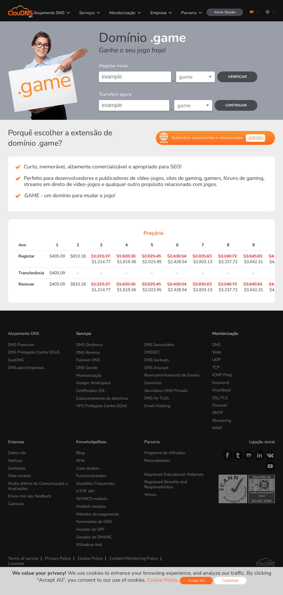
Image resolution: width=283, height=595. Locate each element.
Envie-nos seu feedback (30, 495)
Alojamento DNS (48, 12)
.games (255, 137)
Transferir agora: (115, 94)
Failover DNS (88, 359)
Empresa (158, 12)
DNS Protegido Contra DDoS (34, 352)
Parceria (188, 12)
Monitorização (122, 12)
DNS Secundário (159, 344)
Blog (80, 452)
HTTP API (85, 490)
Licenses (16, 562)
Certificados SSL (91, 390)
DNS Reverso (88, 352)
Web (216, 352)
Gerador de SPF (90, 528)
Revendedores (157, 460)
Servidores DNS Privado (166, 390)
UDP (216, 359)
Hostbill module (91, 506)
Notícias (15, 460)
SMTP (217, 412)
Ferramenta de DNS (94, 521)
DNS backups (156, 359)
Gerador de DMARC (94, 536)
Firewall (219, 405)
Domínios (153, 382)
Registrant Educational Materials (174, 474)
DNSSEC (152, 352)
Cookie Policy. (162, 580)
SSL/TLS (220, 397)
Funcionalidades (91, 475)
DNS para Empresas (26, 367)
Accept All (196, 580)
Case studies (87, 468)
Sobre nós (17, 452)
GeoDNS (16, 359)
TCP (216, 367)
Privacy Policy (57, 557)
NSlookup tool (89, 543)
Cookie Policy (89, 557)
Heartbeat (221, 390)
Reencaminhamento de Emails (172, 375)
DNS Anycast (156, 367)
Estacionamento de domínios (102, 397)
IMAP (217, 428)
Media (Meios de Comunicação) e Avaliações (38, 485)
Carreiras (16, 503)
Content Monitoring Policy (132, 557)
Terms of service (23, 557)
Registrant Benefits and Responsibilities (165, 484)
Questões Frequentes (95, 483)
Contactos (17, 468)
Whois (150, 494)
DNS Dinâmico (89, 344)
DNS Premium (21, 344)
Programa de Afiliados (165, 452)
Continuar (236, 105)
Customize (230, 580)
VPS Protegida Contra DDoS (102, 405)
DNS (216, 344)
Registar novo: (114, 66)
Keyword (220, 382)
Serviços (86, 12)
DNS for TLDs (156, 397)
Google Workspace (94, 382)
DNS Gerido (87, 367)
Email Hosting (157, 405)
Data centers (19, 475)
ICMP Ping (222, 375)
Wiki (80, 460)
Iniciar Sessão (224, 12)
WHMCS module (92, 498)
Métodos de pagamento (98, 513)
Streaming (221, 420)
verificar (237, 76)
